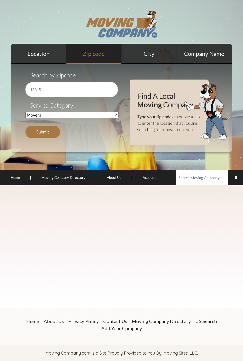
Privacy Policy (83, 321)
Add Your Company (121, 328)
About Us (114, 177)
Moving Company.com (68, 353)
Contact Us (115, 321)
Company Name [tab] (204, 53)
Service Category (51, 105)
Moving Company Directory (63, 177)
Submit (42, 131)
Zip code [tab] (94, 53)
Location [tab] (39, 53)
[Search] (202, 177)
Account (149, 177)
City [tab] (149, 53)
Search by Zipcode (53, 75)
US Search (206, 321)
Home (15, 177)
